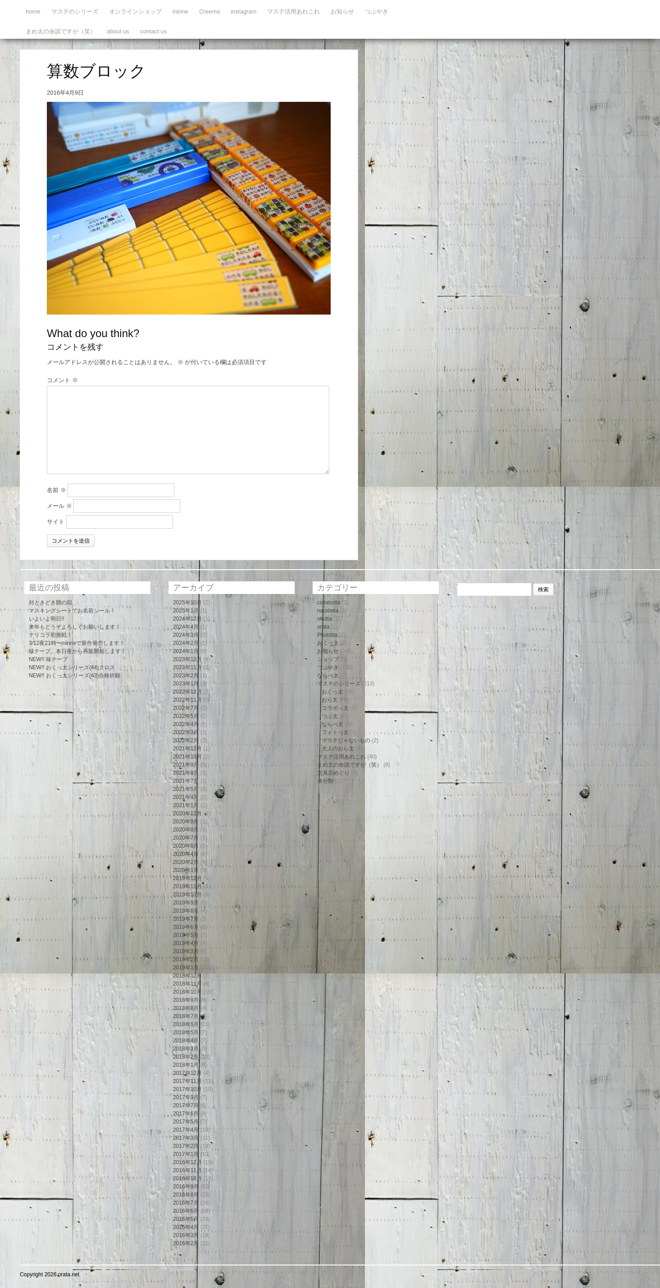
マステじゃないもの (346, 740)
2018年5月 (186, 1032)
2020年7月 (186, 838)
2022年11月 (187, 700)
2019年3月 (186, 951)
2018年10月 (187, 992)
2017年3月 (186, 1138)
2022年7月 (186, 708)
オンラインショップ (135, 11)
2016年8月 (186, 1195)
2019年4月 (186, 943)
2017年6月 (186, 1113)
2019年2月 (186, 959)
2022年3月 (186, 732)
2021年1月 (186, 805)
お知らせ (342, 11)
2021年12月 (187, 748)
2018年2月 (186, 1057)
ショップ (328, 659)
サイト (55, 521)
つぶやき (376, 11)
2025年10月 (187, 602)
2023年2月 (186, 675)
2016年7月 (186, 1203)
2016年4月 (186, 1227)
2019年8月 (186, 911)
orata (323, 627)
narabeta (327, 610)
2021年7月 (186, 781)
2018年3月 (186, 1049)
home (33, 11)
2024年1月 (186, 651)
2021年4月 (186, 797)
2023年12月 (187, 659)
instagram (243, 11)
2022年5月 (186, 716)
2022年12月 (187, 692)
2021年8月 (186, 773)
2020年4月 (186, 854)
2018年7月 (186, 1016)
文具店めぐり (333, 773)
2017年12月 (187, 1073)
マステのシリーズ (74, 11)
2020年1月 (186, 870)
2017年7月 (186, 1105)
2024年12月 (187, 619)
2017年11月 (187, 1081)
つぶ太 (330, 716)
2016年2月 (186, 1243)
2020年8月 (186, 830)
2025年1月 (186, 610)
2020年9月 (186, 821)
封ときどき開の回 (50, 602)
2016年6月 (186, 1211)
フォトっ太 (335, 732)
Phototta (327, 635)
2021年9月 (186, 765)
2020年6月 (186, 846)
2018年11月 (187, 984)
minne (180, 11)
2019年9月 (186, 903)
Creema (209, 11)
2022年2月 (186, 740)
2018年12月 (187, 976)
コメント (62, 380)
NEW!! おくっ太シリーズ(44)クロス (72, 667)
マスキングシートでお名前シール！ (72, 610)
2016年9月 (186, 1186)
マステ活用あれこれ (293, 11)
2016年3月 (186, 1235)
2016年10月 (187, 1178)
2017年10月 (187, 1089)
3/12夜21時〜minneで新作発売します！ (77, 643)
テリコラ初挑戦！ (50, 635)
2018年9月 (186, 1000)
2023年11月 (187, 667)
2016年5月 (186, 1219)
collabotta (328, 602)
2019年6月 (186, 927)
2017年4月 (186, 1130)
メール (59, 505)
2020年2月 (186, 862)
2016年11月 (187, 1170)
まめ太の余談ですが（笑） (61, 31)
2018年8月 (186, 1008)
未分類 (325, 781)
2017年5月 (186, 1122)
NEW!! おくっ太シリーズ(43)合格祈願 (74, 675)
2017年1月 (186, 1154)
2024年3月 (186, 635)
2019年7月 (186, 919)
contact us (153, 31)
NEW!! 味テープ (48, 659)
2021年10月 (187, 757)
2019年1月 (186, 967)
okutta (324, 619)
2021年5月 (186, 789)
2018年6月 (186, 1024)
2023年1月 (186, 684)
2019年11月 (187, 886)
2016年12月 (187, 1162)
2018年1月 (186, 1065)
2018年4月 (186, 1040)
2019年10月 (187, 894)
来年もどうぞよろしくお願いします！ (75, 627)
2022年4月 (186, 724)
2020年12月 (187, 813)
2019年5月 (186, 935)
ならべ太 (328, 675)
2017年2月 (186, 1146)
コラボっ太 (335, 708)
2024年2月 (186, 643)
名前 (56, 490)
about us (118, 31)
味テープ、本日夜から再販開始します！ (77, 651)
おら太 (330, 700)
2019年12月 (187, 878)
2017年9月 (186, 1097)
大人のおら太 (338, 748)
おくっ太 (328, 643)
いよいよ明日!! (46, 619)
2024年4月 (186, 627)
